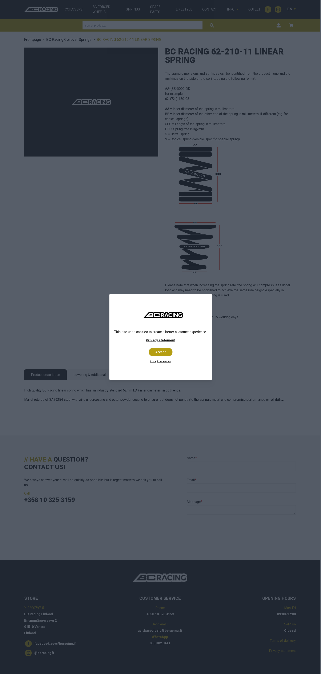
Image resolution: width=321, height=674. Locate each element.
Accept (160, 352)
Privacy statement (160, 340)
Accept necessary (160, 361)
